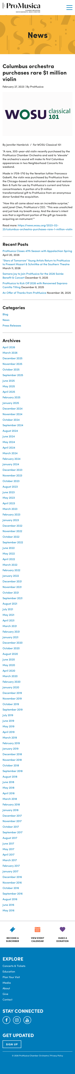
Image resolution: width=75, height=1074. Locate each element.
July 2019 (8, 715)
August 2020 (10, 654)
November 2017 (12, 821)
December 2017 (12, 815)
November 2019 (12, 698)
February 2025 (11, 397)
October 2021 (11, 592)
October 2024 (11, 419)
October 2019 (11, 704)
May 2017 (8, 849)
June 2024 (9, 436)
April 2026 (9, 347)
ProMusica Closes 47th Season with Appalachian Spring (37, 251)
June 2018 (8, 782)
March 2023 (10, 509)
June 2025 (9, 380)
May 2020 (9, 665)
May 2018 (8, 787)
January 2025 (11, 403)
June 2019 (8, 720)
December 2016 (12, 877)
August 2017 (10, 838)
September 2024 (13, 425)
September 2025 (13, 375)
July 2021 (8, 609)
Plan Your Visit (11, 977)
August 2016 (10, 899)
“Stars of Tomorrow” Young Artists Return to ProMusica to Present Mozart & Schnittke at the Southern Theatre (36, 262)
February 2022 (11, 570)
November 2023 (12, 475)
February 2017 (11, 865)
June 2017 (8, 843)
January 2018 (10, 810)
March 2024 (10, 453)
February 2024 (11, 458)
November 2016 (12, 882)
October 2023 (11, 481)
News (6, 320)
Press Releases (12, 325)
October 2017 (11, 826)
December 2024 (12, 408)
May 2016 (8, 910)
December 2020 (13, 642)
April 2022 (9, 559)
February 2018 (11, 804)
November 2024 (12, 414)
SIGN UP (12, 1044)
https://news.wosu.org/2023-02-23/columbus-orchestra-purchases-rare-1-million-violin (37, 227)
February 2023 (11, 514)
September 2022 (13, 542)
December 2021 (12, 581)
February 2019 (11, 743)
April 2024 (9, 447)
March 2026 (10, 352)
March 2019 (10, 737)
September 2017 (12, 832)
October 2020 (11, 648)
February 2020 (12, 681)
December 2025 (12, 358)
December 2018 (12, 754)
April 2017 (8, 854)
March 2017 (10, 860)
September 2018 (13, 771)
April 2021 (8, 620)
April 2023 (9, 503)
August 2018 (10, 776)
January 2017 (10, 871)
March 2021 (10, 626)
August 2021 (10, 603)
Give (5, 994)
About (6, 988)
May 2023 (9, 497)
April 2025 (9, 391)
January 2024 (11, 464)
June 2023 (9, 492)
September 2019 (13, 709)
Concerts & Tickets (14, 966)
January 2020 (11, 687)
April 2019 (9, 732)
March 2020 (10, 676)
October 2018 (11, 765)
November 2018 (12, 759)
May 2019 (8, 726)
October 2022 (11, 536)
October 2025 (11, 369)
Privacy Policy (56, 1055)
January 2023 (11, 520)
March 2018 (10, 798)
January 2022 (11, 575)
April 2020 (9, 670)
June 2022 (9, 548)
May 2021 (8, 614)
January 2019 (10, 748)
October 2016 (11, 888)
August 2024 (10, 430)
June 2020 (9, 659)
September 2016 (13, 893)
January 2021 (10, 637)
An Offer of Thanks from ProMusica (24, 292)
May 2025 (9, 386)
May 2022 (9, 553)
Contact (7, 999)
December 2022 (12, 525)
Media (7, 982)
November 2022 (12, 531)
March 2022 (10, 564)
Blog (5, 314)
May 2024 (9, 442)
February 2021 (11, 631)
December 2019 (12, 693)
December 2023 (12, 469)
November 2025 (12, 364)
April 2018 (9, 793)
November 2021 (12, 587)
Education (9, 971)
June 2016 (8, 904)
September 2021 (12, 598)
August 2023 (10, 486)
